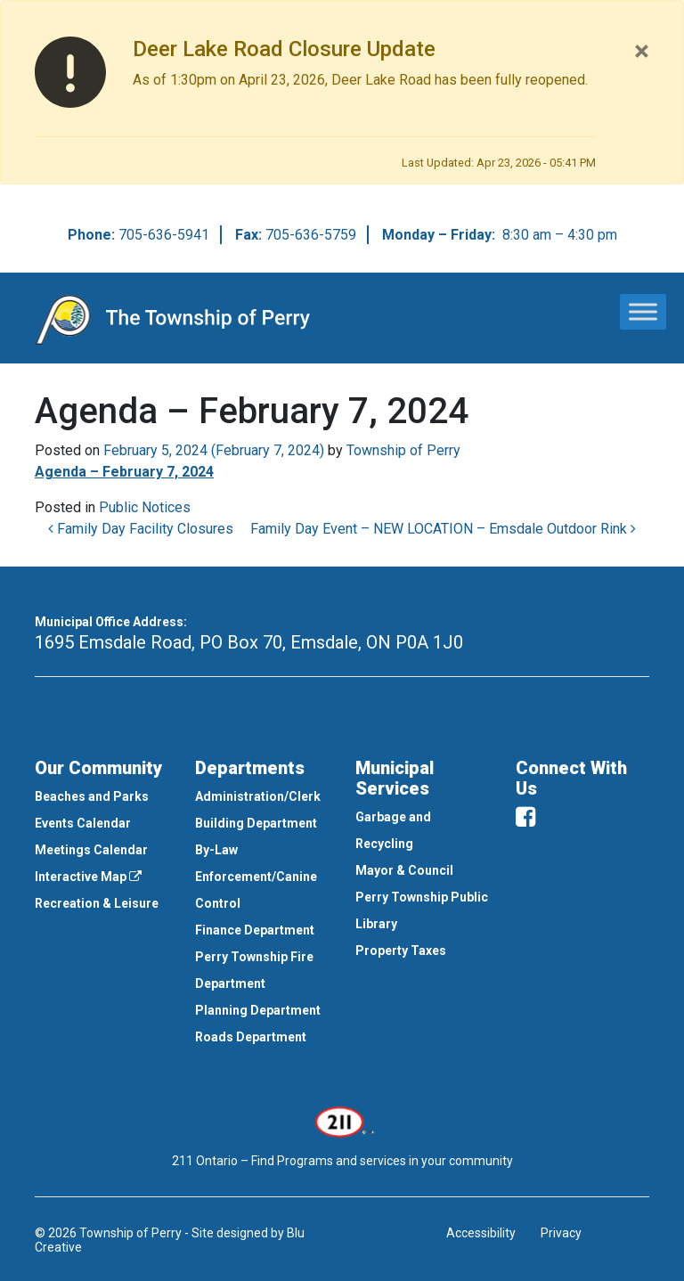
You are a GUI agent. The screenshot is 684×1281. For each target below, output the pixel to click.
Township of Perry (403, 450)
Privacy (561, 1233)
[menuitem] (101, 796)
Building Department (256, 823)
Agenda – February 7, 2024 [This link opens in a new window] (124, 471)
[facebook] (525, 817)
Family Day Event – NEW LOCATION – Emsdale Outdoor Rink (443, 528)
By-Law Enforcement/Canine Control (256, 876)
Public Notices (145, 507)
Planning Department (258, 1010)
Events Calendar (83, 823)
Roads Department (250, 1037)
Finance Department (254, 930)
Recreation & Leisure (97, 903)
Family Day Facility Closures (140, 528)
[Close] (641, 51)
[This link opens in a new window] (342, 1121)
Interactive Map (88, 876)
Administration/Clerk (258, 796)
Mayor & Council (404, 870)
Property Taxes (400, 950)
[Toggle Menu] (643, 311)
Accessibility (481, 1233)
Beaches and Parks (92, 796)
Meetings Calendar (91, 850)
